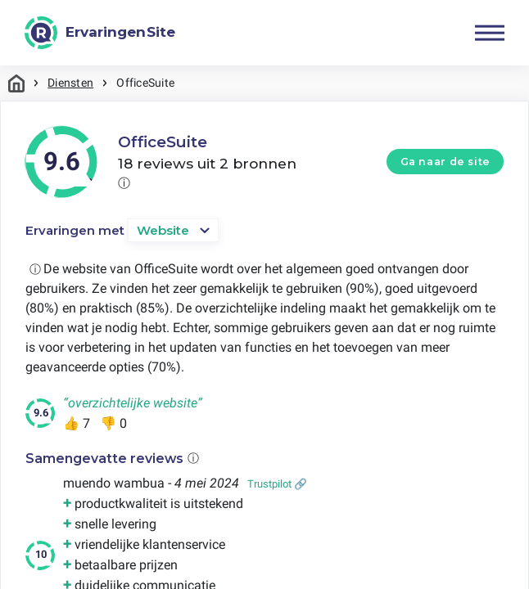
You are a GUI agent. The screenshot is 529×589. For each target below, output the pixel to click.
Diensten (70, 82)
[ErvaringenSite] (100, 32)
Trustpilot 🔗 (277, 484)
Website (163, 230)
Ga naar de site (445, 161)
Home (16, 83)
